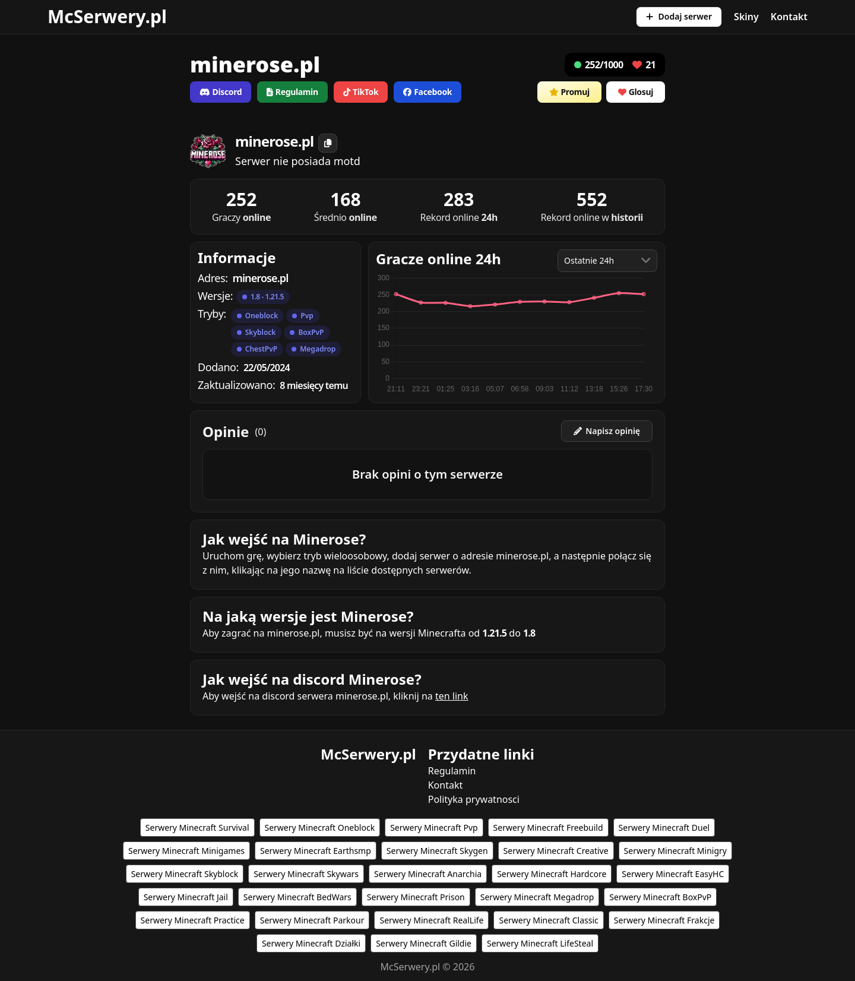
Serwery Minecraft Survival (197, 827)
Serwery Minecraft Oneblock (320, 827)
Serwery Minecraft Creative (556, 850)
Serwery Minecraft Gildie (423, 943)
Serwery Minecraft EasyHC (673, 873)
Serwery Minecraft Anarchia (428, 873)
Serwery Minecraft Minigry (675, 850)
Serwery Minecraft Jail (186, 897)
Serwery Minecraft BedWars (297, 897)
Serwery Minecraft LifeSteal (540, 943)
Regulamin (452, 770)
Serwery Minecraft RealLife (431, 920)
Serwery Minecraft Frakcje (664, 920)
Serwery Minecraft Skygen (437, 850)
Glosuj (635, 91)
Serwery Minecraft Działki (311, 943)
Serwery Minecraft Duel (664, 827)
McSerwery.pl (107, 16)
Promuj (569, 91)
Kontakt (789, 16)
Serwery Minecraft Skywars (306, 873)
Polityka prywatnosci (474, 799)
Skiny (746, 16)
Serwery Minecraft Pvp (433, 827)
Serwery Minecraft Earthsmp (315, 850)
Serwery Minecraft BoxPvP (660, 897)
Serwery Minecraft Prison (416, 897)
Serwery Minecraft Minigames (186, 850)
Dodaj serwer (679, 16)
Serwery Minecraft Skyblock (184, 873)
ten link (451, 695)
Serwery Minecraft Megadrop (537, 897)
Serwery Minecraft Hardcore (551, 873)
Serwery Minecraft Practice (193, 920)
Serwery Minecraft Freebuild (548, 827)
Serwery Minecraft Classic (548, 920)
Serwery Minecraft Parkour (312, 920)
